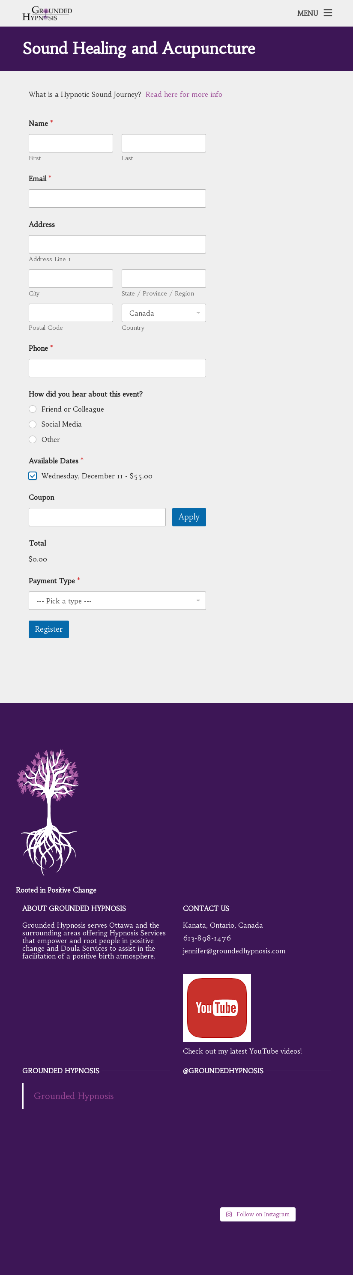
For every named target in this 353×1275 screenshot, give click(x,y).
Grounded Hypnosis (74, 1095)
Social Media (62, 424)
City (34, 293)
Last (127, 158)
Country (133, 327)
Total (37, 543)
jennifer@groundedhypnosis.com (234, 951)
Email (40, 179)
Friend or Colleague (73, 409)
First (35, 158)
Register (49, 629)
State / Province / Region (158, 293)
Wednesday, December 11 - (97, 476)
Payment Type (54, 581)
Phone (41, 348)
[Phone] (117, 368)
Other (51, 439)
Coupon (41, 497)
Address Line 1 (50, 259)
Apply (189, 517)
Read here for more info (184, 94)
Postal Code (46, 327)
